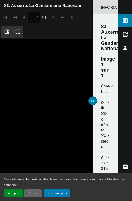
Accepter (13, 193)
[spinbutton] (62, 5)
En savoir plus (57, 193)
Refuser (33, 193)
